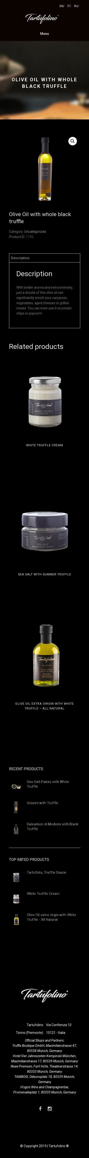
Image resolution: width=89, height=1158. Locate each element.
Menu (44, 34)
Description (20, 258)
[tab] (44, 258)
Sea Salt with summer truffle (44, 574)
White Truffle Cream (44, 445)
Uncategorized (35, 231)
